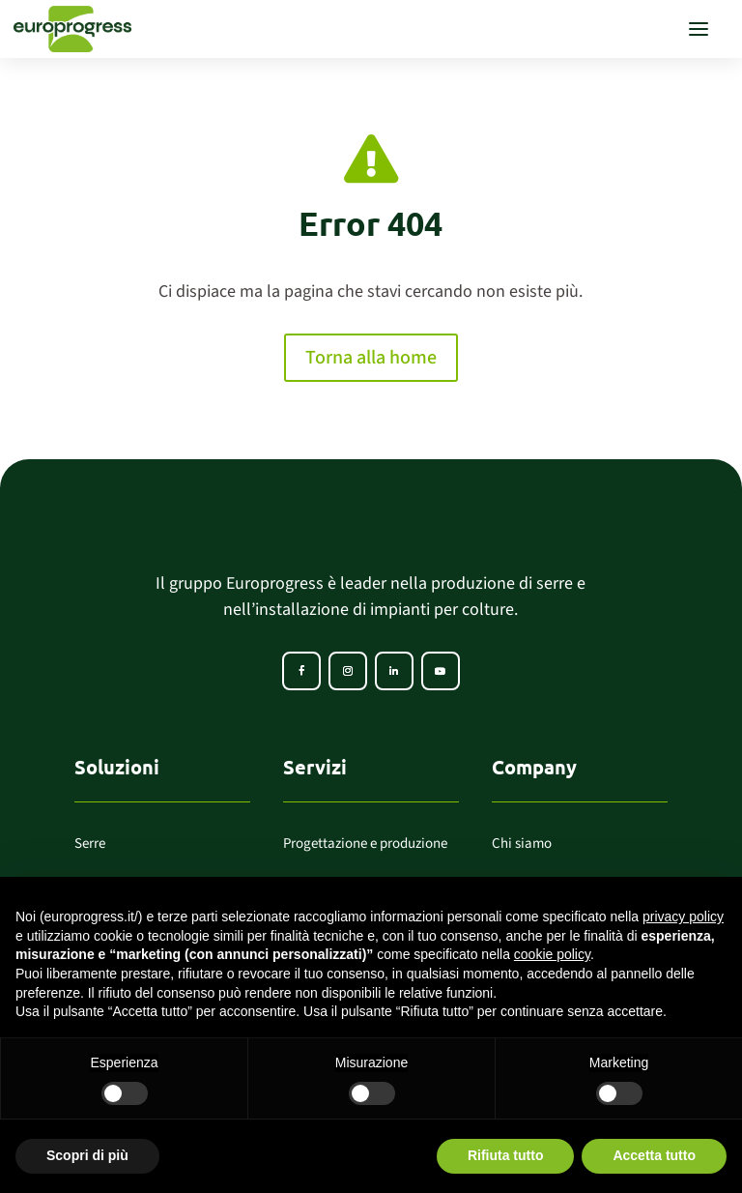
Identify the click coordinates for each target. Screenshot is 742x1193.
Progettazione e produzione (365, 843)
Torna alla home (371, 357)
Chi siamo (522, 843)
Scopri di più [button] (87, 1155)
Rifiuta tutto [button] (506, 1155)
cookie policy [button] (552, 954)
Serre (89, 843)
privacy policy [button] (683, 916)
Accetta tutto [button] (654, 1155)
